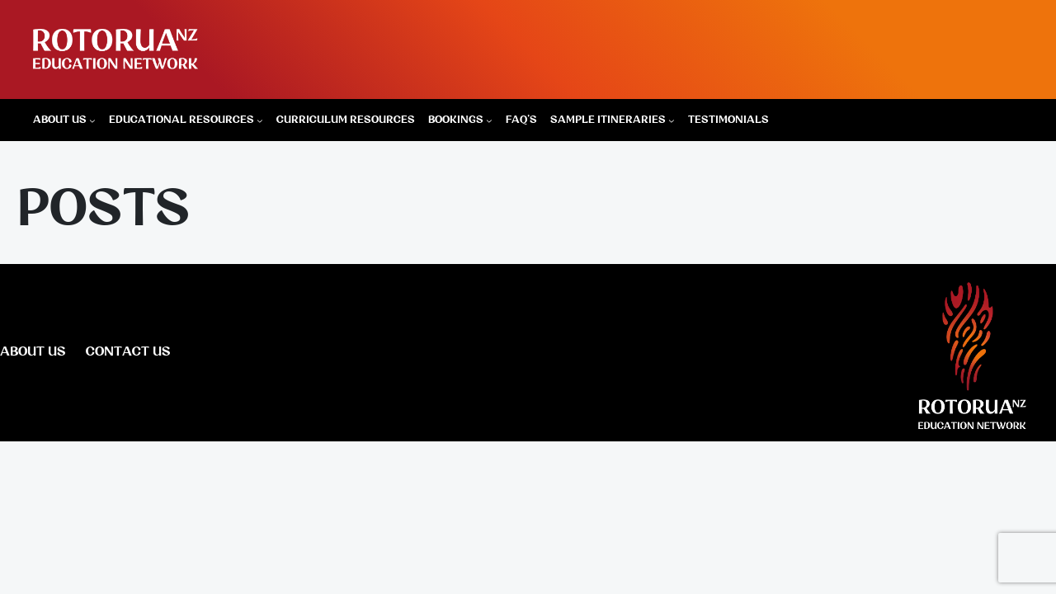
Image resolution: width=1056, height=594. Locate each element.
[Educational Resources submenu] (260, 120)
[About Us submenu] (92, 120)
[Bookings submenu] (489, 120)
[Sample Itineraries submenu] (671, 120)
